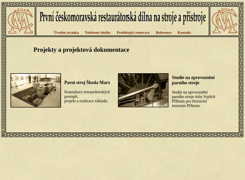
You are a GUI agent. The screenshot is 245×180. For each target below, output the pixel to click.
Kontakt (184, 32)
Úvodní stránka (66, 32)
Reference (164, 32)
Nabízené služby (98, 32)
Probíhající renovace (133, 32)
